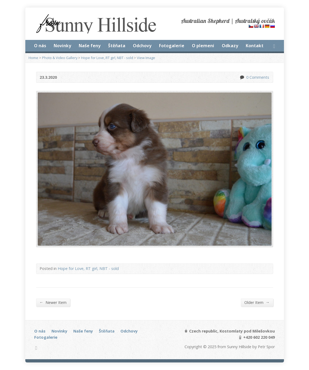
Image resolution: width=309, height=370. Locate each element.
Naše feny (89, 46)
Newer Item (53, 302)
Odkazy (230, 46)
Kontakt (254, 46)
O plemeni (203, 46)
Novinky (62, 46)
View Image (146, 57)
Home (33, 57)
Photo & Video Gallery (59, 57)
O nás (40, 46)
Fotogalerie (171, 46)
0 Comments (242, 77)
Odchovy (142, 46)
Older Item (256, 302)
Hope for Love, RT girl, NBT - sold (107, 57)
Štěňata (116, 46)
